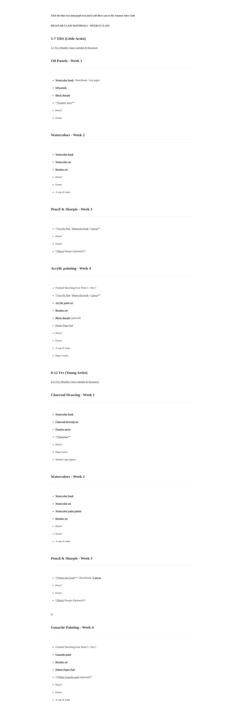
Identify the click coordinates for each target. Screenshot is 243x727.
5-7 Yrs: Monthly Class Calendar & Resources (74, 47)
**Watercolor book (65, 578)
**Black (59, 251)
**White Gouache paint (67, 677)
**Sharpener (61, 437)
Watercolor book (80, 228)
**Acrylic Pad (62, 228)
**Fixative (60, 103)
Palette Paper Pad (64, 325)
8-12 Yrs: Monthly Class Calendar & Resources (75, 382)
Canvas (94, 228)
